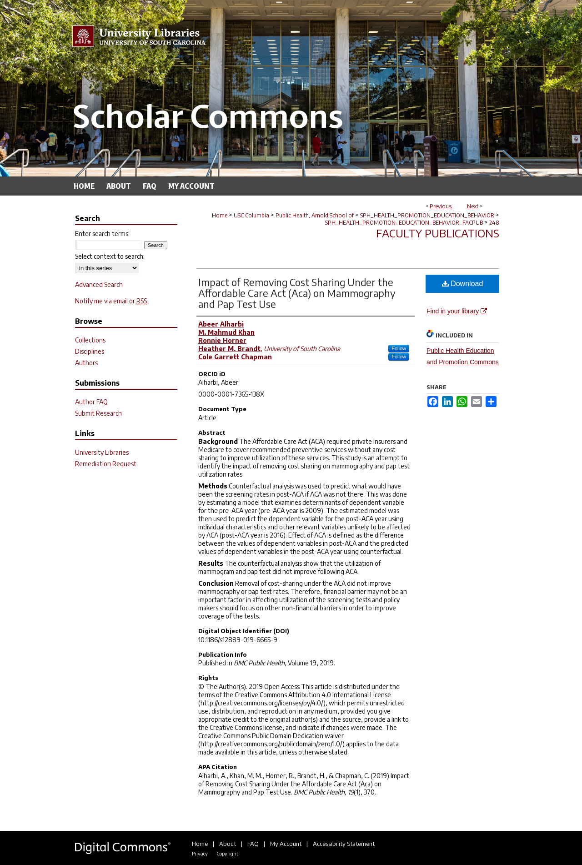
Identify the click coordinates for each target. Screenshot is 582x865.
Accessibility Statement (344, 843)
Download (462, 283)
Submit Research (98, 413)
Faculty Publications (437, 233)
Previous (441, 206)
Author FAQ (91, 402)
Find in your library (456, 311)
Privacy (200, 853)
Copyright (227, 853)
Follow (398, 348)
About (227, 843)
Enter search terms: (102, 233)
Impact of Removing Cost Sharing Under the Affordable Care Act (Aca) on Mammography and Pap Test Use (297, 293)
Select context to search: (110, 256)
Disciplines (89, 351)
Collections (90, 340)
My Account (285, 843)
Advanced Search (99, 284)
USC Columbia (251, 215)
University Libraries (102, 452)
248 (494, 222)
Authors (86, 363)
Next (472, 206)
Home (219, 215)
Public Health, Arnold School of (315, 215)
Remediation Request (105, 464)
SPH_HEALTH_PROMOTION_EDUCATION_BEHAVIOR (427, 215)
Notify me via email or (111, 301)
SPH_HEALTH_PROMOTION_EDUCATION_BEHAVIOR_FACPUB (404, 222)
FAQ (253, 843)
